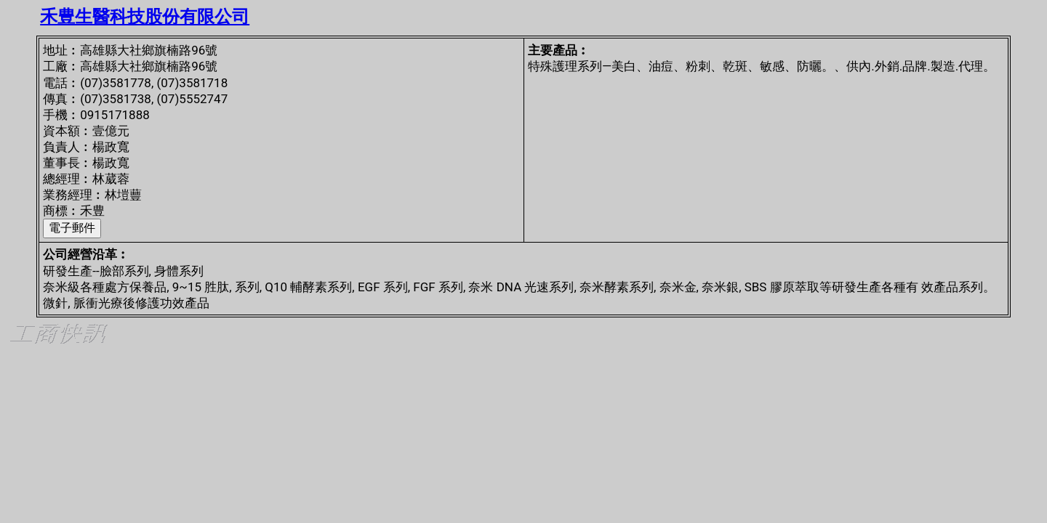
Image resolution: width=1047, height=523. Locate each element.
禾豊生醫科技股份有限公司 (144, 17)
